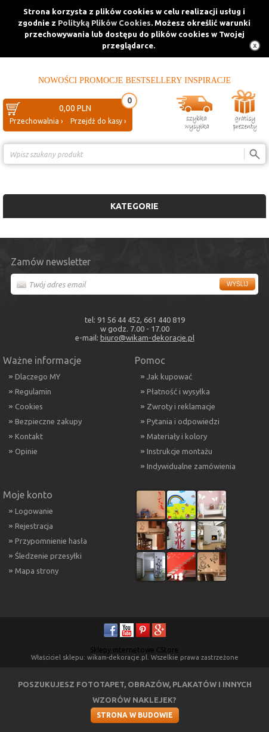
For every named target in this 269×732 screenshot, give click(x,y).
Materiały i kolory (177, 436)
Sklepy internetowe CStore (134, 650)
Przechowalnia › (36, 121)
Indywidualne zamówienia (191, 466)
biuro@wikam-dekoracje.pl (147, 337)
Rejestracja (34, 526)
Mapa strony (36, 570)
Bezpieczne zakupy (48, 421)
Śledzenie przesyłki (48, 556)
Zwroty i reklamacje (181, 406)
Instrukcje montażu (179, 451)
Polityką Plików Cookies (104, 23)
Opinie (26, 451)
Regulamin (33, 391)
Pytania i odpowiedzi (183, 421)
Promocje (101, 80)
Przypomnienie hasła (51, 541)
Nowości (57, 80)
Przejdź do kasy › (98, 121)
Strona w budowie (135, 715)
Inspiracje (207, 80)
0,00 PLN (75, 108)
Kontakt (29, 436)
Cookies (29, 406)
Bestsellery (153, 80)
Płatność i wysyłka (178, 391)
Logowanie (34, 511)
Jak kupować (169, 376)
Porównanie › (241, 175)
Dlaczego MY (37, 376)
